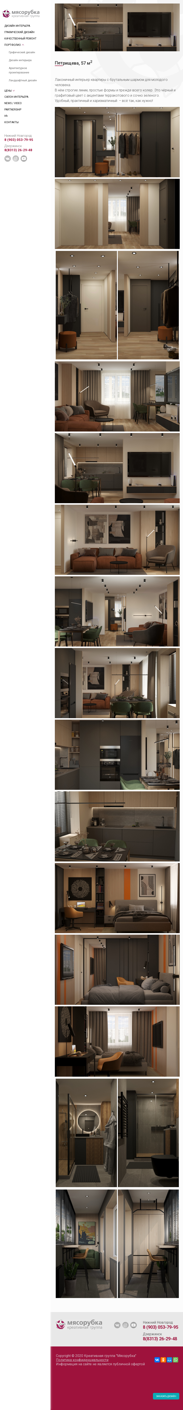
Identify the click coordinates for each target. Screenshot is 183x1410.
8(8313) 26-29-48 (18, 150)
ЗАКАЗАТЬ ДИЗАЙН (166, 1396)
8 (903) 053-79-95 (18, 140)
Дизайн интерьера (20, 60)
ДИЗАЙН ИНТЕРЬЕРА (17, 25)
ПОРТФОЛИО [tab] (12, 44)
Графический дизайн (22, 52)
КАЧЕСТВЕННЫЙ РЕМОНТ (20, 38)
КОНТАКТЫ (11, 122)
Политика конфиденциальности (82, 1360)
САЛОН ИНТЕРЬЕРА (16, 96)
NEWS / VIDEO (13, 103)
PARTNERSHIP (12, 109)
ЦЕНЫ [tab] (8, 90)
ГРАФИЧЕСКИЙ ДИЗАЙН (19, 32)
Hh (6, 115)
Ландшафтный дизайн (23, 80)
